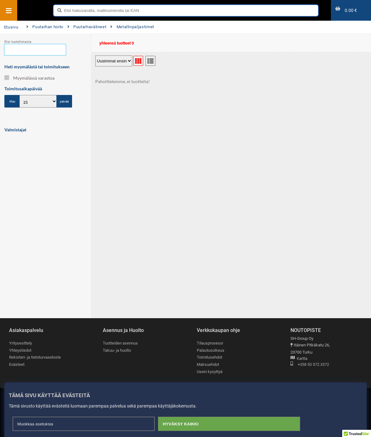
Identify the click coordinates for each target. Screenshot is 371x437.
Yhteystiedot (20, 350)
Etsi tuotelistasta (17, 42)
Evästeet (16, 364)
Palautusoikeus (210, 350)
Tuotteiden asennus (120, 343)
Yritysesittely (20, 343)
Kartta (298, 359)
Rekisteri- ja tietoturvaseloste (35, 357)
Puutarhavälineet (87, 26)
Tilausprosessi (210, 343)
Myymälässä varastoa (29, 78)
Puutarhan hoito (44, 26)
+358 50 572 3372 (309, 365)
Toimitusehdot (209, 357)
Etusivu (11, 27)
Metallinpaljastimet (132, 26)
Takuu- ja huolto (117, 350)
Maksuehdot (208, 364)
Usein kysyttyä (209, 371)
